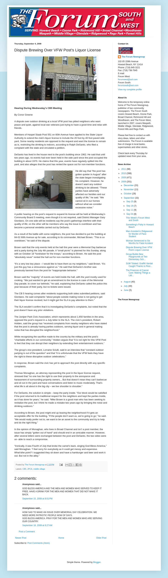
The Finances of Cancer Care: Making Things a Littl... (138, 273)
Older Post (101, 538)
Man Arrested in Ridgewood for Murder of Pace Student (139, 234)
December (129, 185)
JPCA (29, 469)
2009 (124, 177)
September (129, 198)
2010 (124, 173)
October (128, 193)
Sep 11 (130, 210)
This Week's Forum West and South (138, 219)
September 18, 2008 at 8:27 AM (37, 525)
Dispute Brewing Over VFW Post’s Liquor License (139, 248)
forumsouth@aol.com (128, 85)
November (129, 189)
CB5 (24, 469)
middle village (39, 469)
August (127, 281)
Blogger (96, 562)
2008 (124, 181)
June (126, 290)
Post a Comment (27, 531)
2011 (124, 169)
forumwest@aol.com (128, 79)
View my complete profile (130, 89)
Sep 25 (130, 201)
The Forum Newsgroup (133, 57)
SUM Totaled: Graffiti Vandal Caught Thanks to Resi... (139, 264)
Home (61, 538)
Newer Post (20, 538)
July (126, 286)
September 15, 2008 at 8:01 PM (37, 498)
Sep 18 (130, 206)
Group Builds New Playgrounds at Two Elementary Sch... (136, 257)
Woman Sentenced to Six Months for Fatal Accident (139, 241)
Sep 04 (130, 214)
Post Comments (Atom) (38, 543)
